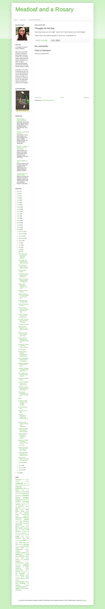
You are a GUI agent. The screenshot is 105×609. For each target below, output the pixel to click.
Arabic (27, 481)
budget (17, 516)
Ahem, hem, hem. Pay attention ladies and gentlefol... (22, 256)
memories (26, 546)
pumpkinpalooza (19, 563)
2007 (18, 222)
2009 (18, 218)
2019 (18, 195)
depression (18, 525)
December (21, 231)
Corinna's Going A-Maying (23, 291)
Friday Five (25, 490)
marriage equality (19, 546)
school (27, 568)
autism (27, 508)
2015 (18, 204)
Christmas (18, 487)
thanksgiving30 (20, 582)
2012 (18, 211)
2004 (18, 229)
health (17, 536)
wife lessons (18, 590)
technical (17, 580)
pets (22, 558)
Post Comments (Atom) (48, 100)
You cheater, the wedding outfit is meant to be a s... (23, 262)
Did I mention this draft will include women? (23, 375)
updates (17, 588)
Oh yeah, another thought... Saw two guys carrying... (22, 403)
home (15, 20)
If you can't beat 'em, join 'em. (23, 304)
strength (17, 578)
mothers (27, 549)
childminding (18, 519)
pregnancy (26, 559)
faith (16, 528)
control (17, 523)
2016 (18, 202)
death (27, 523)
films (20, 529)
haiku (16, 534)
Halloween (18, 492)
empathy (23, 526)
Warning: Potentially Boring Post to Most (23, 365)
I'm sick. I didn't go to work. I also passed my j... (23, 316)
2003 (18, 472)
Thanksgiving (25, 501)
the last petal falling (34, 20)
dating (24, 523)
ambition (27, 506)
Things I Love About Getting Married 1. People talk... (23, 280)
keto (21, 540)
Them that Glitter (22, 462)
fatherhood (26, 528)
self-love (27, 570)
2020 (18, 193)
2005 (18, 227)
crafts (20, 523)
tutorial (27, 585)
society (22, 575)
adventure (20, 506)
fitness (23, 530)
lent (28, 540)
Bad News (21, 251)
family (21, 528)
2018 (18, 198)
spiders (27, 575)
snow (28, 573)
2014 (18, 207)
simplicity (22, 573)
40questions (18, 479)
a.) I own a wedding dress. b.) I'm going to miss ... (23, 383)
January (21, 470)
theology (22, 583)
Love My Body (25, 492)
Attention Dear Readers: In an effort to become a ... (23, 328)
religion (26, 565)
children (26, 519)
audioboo (23, 508)
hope (27, 538)
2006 (18, 225)
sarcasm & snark (22, 566)
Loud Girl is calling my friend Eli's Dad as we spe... (23, 430)
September (21, 238)
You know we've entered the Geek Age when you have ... (23, 310)
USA (28, 503)
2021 (18, 191)
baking (27, 509)
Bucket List (26, 485)
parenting (22, 556)
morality (27, 547)
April (20, 249)
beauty (22, 511)
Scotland (18, 501)
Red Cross (26, 499)
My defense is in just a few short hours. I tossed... (23, 346)
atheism (17, 508)
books (17, 514)
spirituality (17, 576)
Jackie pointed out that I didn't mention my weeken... (23, 436)
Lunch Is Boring (19, 493)
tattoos (27, 578)
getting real (26, 531)
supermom (22, 578)
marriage (26, 544)
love (16, 544)
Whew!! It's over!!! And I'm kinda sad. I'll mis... (22, 334)
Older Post (86, 97)
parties (27, 556)
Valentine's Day (19, 504)
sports (22, 577)
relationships (18, 565)
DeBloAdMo (19, 488)
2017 (18, 200)
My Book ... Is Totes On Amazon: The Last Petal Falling (23, 148)
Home (62, 97)
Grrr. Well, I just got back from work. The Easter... (23, 321)
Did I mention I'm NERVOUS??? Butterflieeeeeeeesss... (23, 340)
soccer (17, 575)
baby (16, 509)
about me (23, 20)
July (20, 243)
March (20, 465)
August (20, 240)
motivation (18, 552)
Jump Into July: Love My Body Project (22, 174)
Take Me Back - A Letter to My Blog (21, 119)
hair (19, 534)
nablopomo (18, 554)
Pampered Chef (19, 499)
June (20, 245)
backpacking (21, 509)
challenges (18, 518)
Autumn (21, 485)
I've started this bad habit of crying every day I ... (23, 275)
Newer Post (38, 97)
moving (23, 552)
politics (17, 559)
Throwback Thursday (20, 503)
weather (27, 588)
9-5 (23, 479)
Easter (20, 398)
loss (28, 542)
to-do (28, 583)
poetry (27, 558)
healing (27, 534)
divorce (17, 526)
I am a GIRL (21, 445)
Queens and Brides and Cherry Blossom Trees (23, 441)
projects (17, 561)
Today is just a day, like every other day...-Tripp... (23, 449)
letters (16, 542)
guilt (28, 533)
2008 (18, 220)
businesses (26, 516)
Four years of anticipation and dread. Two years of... (23, 394)
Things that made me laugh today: (23, 301)
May (20, 247)
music (27, 552)
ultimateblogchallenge (21, 586)
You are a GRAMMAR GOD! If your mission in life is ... (23, 417)
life (20, 542)
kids (24, 540)
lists (24, 542)
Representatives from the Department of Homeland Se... (23, 354)
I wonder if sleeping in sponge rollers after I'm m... (23, 370)
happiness (23, 534)
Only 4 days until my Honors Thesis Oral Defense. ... (23, 360)
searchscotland (19, 570)
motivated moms (22, 551)
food (27, 530)
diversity (27, 524)
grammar (24, 533)
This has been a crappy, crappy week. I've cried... (23, 267)
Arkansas (19, 483)
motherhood (19, 549)
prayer (21, 559)
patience (17, 558)
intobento (17, 540)
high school (25, 536)
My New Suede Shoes (22, 271)
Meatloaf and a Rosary (44, 9)
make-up (21, 544)
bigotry (27, 511)
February (21, 467)
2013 (18, 209)
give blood (18, 533)
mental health (19, 547)
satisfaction (18, 568)
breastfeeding (25, 514)
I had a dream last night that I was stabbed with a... (23, 454)
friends (17, 531)
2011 (18, 213)
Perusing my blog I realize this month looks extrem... (23, 388)
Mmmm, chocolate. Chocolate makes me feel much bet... (23, 296)
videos (22, 588)
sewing (17, 572)
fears (16, 530)
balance (17, 511)
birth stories (18, 512)
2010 (18, 216)
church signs (18, 521)
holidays (18, 538)
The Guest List (22, 349)
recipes (27, 563)
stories (27, 577)
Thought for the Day (23, 324)
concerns (26, 521)
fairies (27, 526)
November (21, 233)
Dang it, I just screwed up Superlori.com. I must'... (23, 286)
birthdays (26, 513)
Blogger (84, 600)
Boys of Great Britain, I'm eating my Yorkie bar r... (23, 459)
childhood (26, 518)
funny (21, 531)
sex (21, 572)
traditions (17, 585)
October (21, 236)
